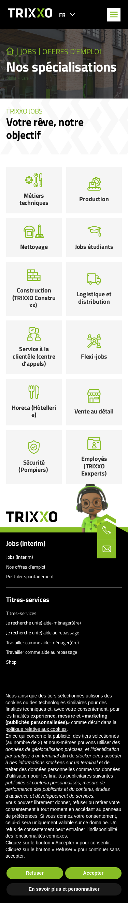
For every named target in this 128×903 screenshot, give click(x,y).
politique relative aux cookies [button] (36, 729)
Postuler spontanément (30, 576)
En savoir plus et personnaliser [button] (64, 889)
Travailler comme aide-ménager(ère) (42, 642)
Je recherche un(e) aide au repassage (42, 632)
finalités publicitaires (70, 776)
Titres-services (27, 600)
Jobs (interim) (25, 543)
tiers (86, 736)
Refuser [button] (35, 873)
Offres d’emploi (71, 51)
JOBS (28, 51)
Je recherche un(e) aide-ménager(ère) (43, 622)
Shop (11, 661)
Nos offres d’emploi (25, 566)
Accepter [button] (93, 873)
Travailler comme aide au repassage (41, 652)
